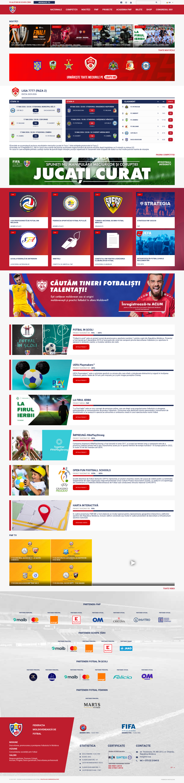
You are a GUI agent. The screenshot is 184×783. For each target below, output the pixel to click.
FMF (138, 226)
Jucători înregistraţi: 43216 (92, 763)
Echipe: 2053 (87, 757)
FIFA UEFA (140, 264)
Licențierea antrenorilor (19, 264)
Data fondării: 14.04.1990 (91, 754)
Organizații (99, 226)
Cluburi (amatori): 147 (90, 760)
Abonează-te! (44, 2)
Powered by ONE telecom (168, 779)
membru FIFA (126, 733)
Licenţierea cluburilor (103, 264)
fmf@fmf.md (145, 757)
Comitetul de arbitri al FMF (63, 264)
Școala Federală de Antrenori (23, 259)
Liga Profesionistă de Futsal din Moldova (24, 221)
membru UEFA (85, 733)
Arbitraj (56, 259)
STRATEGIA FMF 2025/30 (146, 221)
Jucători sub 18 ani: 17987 (92, 770)
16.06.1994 (136, 733)
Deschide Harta (81, 522)
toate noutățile (166, 50)
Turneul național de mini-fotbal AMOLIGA (109, 221)
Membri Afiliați (15, 226)
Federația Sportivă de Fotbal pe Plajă (69, 221)
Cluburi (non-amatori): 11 (91, 767)
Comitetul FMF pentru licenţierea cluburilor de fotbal (110, 260)
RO (169, 2)
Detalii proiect (81, 347)
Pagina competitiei (165, 155)
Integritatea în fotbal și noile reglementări (150, 259)
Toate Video (169, 588)
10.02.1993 (95, 733)
